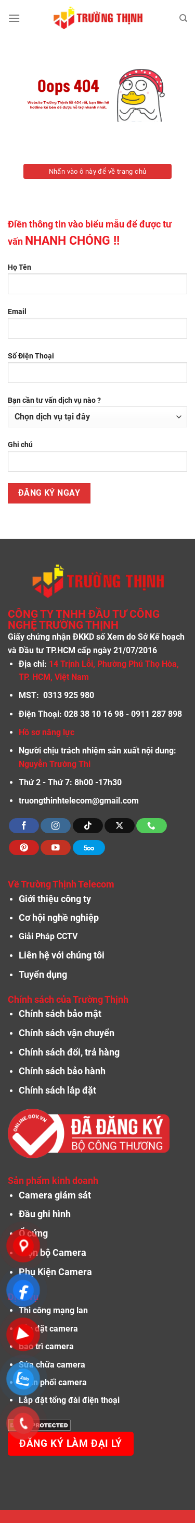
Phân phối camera (53, 1382)
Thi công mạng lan (53, 1310)
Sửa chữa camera (52, 1365)
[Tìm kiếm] (183, 18)
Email (97, 327)
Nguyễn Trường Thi (54, 764)
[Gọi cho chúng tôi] (151, 825)
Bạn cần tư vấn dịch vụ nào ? (97, 411)
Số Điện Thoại (97, 371)
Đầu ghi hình (45, 1214)
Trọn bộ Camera (52, 1253)
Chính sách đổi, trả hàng (69, 1052)
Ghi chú (97, 460)
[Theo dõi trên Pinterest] (24, 847)
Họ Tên (97, 283)
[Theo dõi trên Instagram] (56, 825)
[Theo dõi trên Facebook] (24, 825)
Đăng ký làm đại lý (70, 1443)
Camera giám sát (55, 1195)
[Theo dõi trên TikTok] (88, 825)
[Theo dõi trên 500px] (89, 847)
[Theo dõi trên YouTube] (56, 847)
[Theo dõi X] (120, 825)
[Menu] (14, 18)
